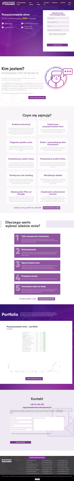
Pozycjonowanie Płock (46, 471)
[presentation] (56, 39)
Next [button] (62, 338)
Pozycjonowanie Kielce (46, 460)
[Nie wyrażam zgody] (72, 478)
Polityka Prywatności (36, 477)
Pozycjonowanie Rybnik (62, 460)
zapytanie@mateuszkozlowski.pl (37, 407)
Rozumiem (37, 479)
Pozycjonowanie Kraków (47, 462)
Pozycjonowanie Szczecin (62, 464)
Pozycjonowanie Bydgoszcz (32, 465)
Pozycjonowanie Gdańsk (31, 471)
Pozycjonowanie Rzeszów (62, 462)
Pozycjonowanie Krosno (47, 464)
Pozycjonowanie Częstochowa (32, 469)
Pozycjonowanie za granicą (63, 473)
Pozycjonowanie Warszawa (63, 467)
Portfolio (55, 2)
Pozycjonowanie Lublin (47, 465)
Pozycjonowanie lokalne (47, 467)
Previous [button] (5, 338)
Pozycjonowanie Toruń (62, 465)
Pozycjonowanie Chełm (31, 467)
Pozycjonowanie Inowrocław (32, 473)
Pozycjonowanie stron (31, 460)
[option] (34, 337)
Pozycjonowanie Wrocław (62, 471)
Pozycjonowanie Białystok (32, 464)
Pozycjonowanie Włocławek (63, 469)
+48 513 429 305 (37, 404)
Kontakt (63, 2)
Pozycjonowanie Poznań (47, 473)
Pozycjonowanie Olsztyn (47, 469)
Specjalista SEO (29, 462)
